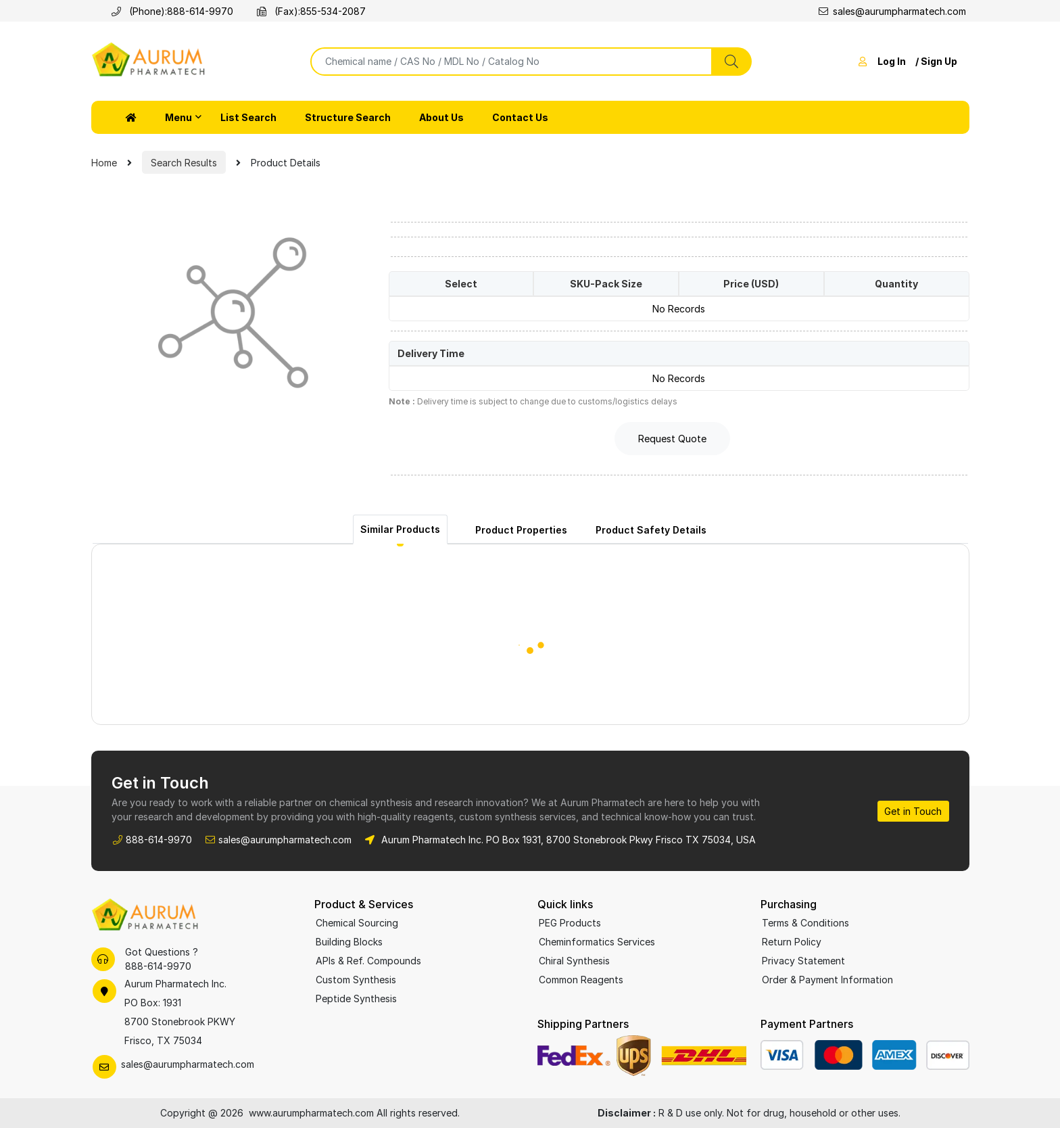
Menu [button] (178, 117)
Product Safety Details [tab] (651, 530)
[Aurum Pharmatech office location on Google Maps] (196, 1012)
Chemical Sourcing (357, 923)
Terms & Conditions (805, 923)
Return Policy (791, 941)
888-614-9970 (200, 11)
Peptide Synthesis (356, 998)
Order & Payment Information (827, 979)
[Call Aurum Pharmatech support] (103, 959)
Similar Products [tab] (400, 529)
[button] (131, 117)
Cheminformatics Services (597, 941)
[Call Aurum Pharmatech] (119, 11)
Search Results (184, 162)
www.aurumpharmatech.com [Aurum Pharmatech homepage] (313, 1113)
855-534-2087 (333, 11)
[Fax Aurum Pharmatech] (264, 11)
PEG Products (570, 923)
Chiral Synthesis (574, 960)
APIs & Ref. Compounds (368, 960)
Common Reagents (581, 979)
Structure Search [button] (348, 117)
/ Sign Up (936, 61)
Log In (891, 61)
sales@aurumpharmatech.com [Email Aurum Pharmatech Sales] (285, 839)
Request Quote (672, 438)
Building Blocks (349, 941)
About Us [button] (441, 117)
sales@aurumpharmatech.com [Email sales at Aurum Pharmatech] (892, 11)
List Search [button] (248, 117)
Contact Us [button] (520, 117)
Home (104, 162)
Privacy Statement (803, 960)
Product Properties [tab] (521, 530)
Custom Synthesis (356, 979)
